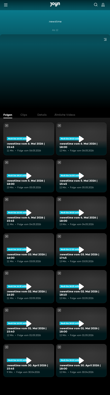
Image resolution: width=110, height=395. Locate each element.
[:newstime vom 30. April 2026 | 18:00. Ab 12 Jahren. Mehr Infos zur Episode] (81, 360)
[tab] (9, 115)
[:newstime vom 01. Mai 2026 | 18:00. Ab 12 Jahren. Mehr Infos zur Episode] (81, 323)
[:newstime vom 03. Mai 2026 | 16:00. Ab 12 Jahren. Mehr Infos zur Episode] (28, 249)
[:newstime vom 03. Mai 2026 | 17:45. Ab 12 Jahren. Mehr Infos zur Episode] (81, 249)
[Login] (103, 5)
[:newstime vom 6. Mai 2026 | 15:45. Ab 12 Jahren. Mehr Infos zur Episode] (28, 138)
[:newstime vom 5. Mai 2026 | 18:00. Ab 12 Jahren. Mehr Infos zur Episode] (28, 175)
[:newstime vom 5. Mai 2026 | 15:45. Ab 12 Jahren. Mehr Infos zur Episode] (81, 175)
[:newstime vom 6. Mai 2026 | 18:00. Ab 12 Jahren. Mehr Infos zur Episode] (81, 138)
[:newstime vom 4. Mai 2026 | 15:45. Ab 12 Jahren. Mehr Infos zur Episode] (28, 212)
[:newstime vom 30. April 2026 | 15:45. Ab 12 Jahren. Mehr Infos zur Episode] (28, 360)
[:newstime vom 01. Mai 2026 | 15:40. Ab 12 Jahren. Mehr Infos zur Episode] (28, 323)
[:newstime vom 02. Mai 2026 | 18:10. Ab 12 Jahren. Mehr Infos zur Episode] (81, 286)
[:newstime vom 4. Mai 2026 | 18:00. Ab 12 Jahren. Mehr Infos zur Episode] (81, 212)
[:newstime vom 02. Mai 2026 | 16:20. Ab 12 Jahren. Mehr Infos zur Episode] (28, 286)
